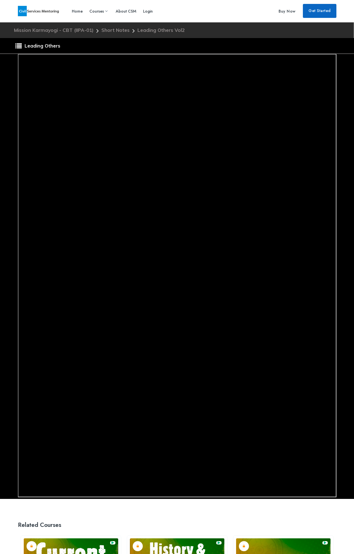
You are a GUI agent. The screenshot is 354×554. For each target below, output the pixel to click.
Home (77, 11)
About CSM (126, 11)
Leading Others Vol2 (161, 30)
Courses (98, 11)
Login (148, 11)
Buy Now (287, 11)
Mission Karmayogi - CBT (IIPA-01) (54, 30)
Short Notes (116, 30)
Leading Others (37, 46)
